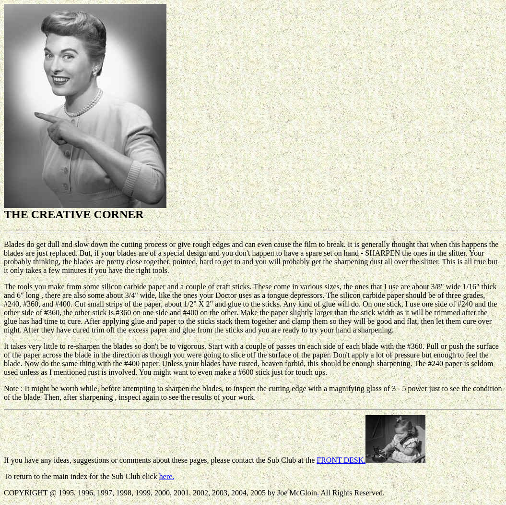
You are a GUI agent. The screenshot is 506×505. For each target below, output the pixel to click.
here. (167, 476)
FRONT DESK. (371, 460)
